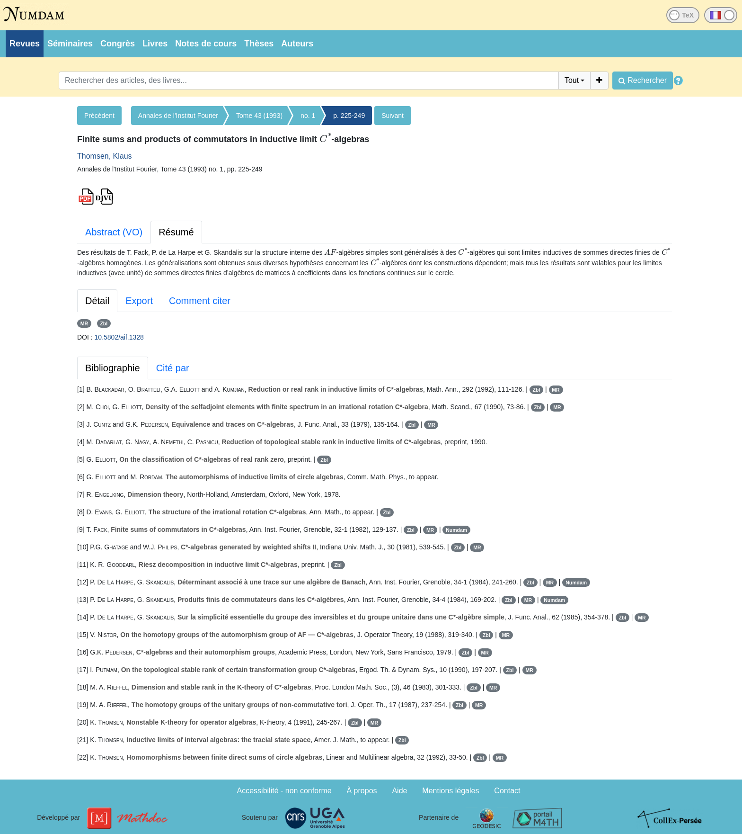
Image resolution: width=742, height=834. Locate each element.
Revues (24, 43)
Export (139, 301)
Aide (399, 791)
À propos (362, 791)
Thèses (259, 43)
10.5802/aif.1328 (119, 337)
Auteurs (297, 43)
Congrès (117, 43)
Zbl (103, 323)
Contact (507, 791)
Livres (155, 43)
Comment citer (199, 301)
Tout (572, 80)
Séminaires (70, 43)
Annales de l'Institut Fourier (178, 115)
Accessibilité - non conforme (284, 791)
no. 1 (307, 115)
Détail (97, 301)
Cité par (172, 368)
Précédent (99, 115)
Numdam (456, 530)
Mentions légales (450, 791)
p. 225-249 (349, 115)
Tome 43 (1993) (259, 115)
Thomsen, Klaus (104, 156)
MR (84, 323)
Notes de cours (206, 43)
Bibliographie (112, 368)
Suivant (392, 115)
